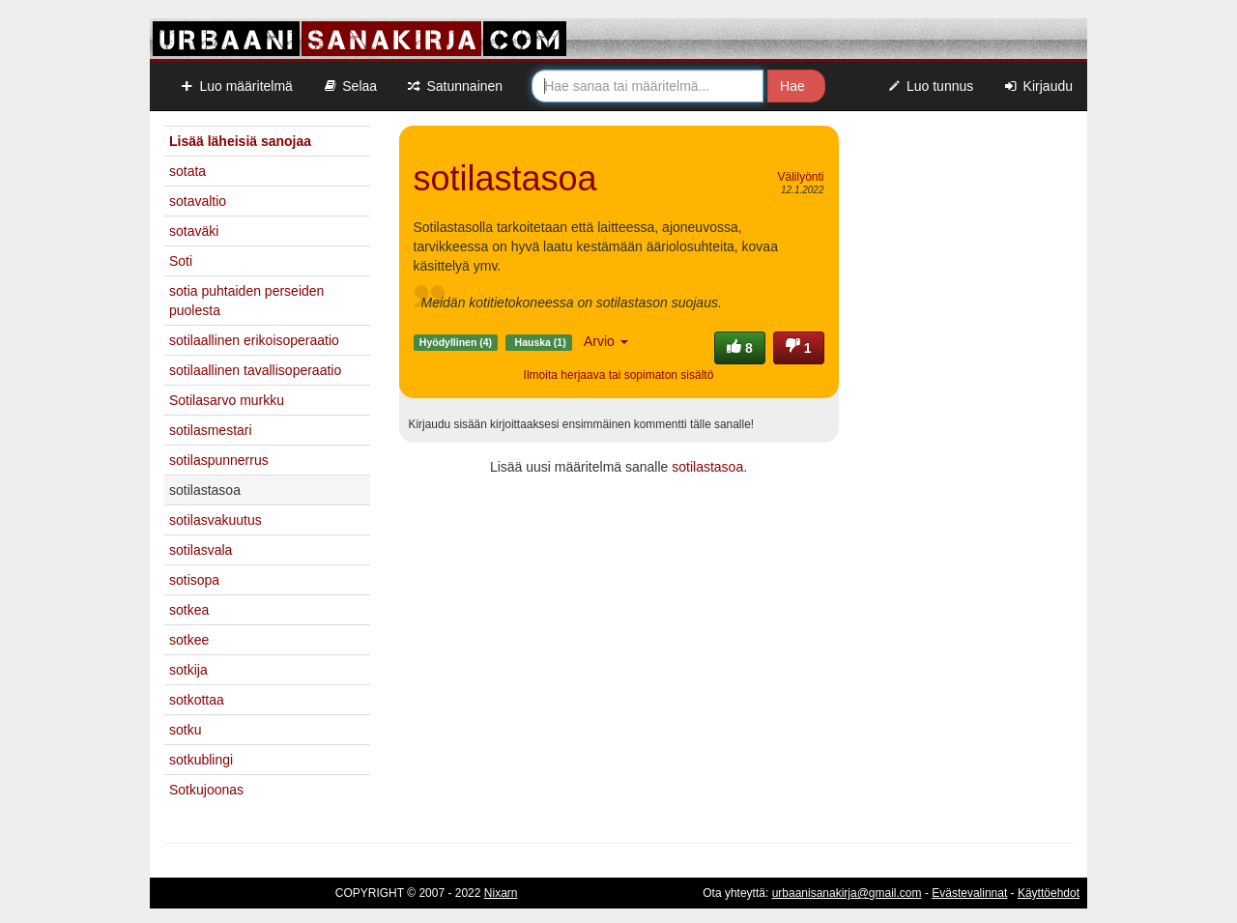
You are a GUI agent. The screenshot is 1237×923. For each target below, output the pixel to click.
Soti (180, 261)
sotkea (189, 610)
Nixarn (501, 893)
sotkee (189, 640)
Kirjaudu (1037, 86)
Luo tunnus (930, 86)
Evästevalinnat (969, 893)
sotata (187, 171)
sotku (185, 729)
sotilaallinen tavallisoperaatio (255, 370)
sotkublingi (201, 759)
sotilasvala (200, 550)
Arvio (606, 341)
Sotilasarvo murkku (226, 400)
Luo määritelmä (236, 86)
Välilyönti (800, 177)
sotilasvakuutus (215, 520)
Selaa (349, 86)
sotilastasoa (707, 467)
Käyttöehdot (1048, 893)
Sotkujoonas (206, 789)
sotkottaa (196, 699)
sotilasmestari (210, 430)
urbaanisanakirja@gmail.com (847, 893)
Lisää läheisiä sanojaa (240, 141)
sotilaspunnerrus (219, 460)
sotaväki (193, 231)
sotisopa (194, 580)
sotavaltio (197, 201)
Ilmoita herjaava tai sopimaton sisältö (619, 375)
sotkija (188, 670)
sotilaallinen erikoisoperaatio (254, 340)
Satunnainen (454, 86)
